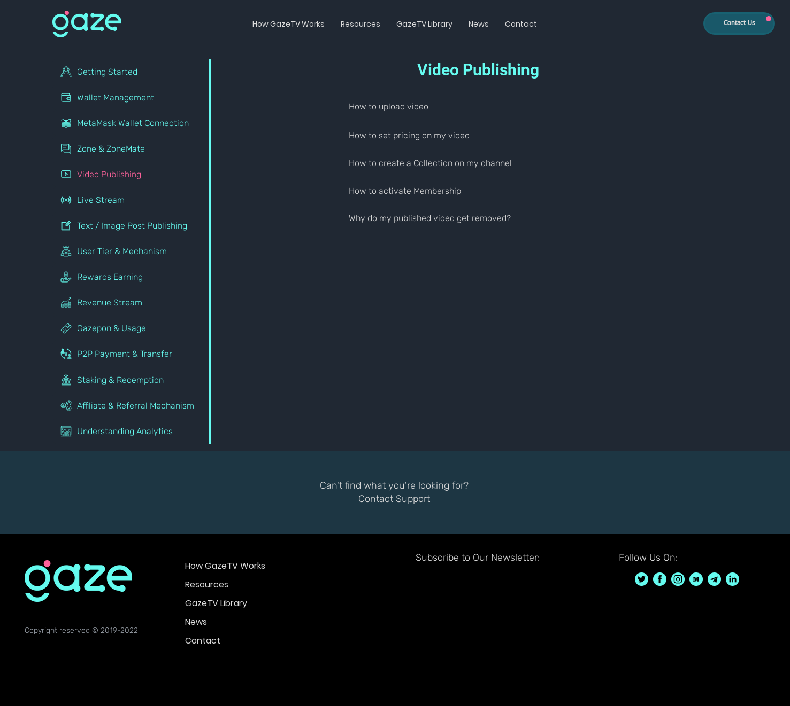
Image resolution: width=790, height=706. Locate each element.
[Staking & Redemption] (131, 380)
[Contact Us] (739, 23)
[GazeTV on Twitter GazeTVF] (641, 579)
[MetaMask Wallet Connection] (131, 123)
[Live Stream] (131, 200)
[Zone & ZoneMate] (131, 148)
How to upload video (388, 106)
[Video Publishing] (131, 174)
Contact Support (394, 499)
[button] (288, 24)
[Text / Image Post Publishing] (131, 225)
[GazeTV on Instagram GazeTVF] (678, 579)
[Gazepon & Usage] (131, 328)
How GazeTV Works (225, 566)
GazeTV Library (216, 603)
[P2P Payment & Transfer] (131, 353)
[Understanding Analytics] (131, 431)
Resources (206, 584)
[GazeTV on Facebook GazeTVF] (659, 579)
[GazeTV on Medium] (696, 579)
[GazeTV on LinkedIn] (732, 579)
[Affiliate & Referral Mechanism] (131, 405)
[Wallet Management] (131, 97)
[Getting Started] (131, 71)
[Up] (768, 18)
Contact (202, 640)
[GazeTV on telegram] (714, 579)
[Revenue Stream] (131, 302)
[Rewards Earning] (131, 276)
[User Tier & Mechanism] (131, 251)
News (196, 622)
